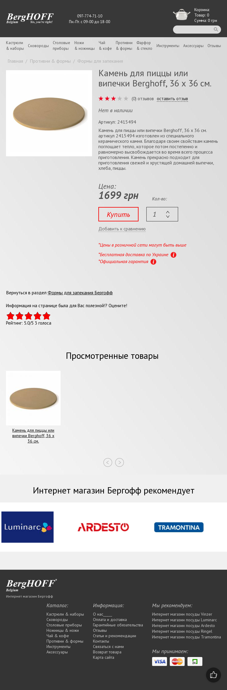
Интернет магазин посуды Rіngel (182, 631)
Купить (118, 214)
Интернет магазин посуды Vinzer (182, 614)
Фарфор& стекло (144, 45)
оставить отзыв (172, 98)
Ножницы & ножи (62, 630)
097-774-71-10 (89, 16)
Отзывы (214, 45)
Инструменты (168, 45)
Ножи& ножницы (84, 45)
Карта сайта (103, 657)
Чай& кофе (105, 45)
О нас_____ (102, 614)
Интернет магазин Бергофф (29, 596)
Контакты (101, 641)
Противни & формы (64, 641)
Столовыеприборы (61, 45)
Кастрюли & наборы (65, 614)
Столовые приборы (64, 625)
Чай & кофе (57, 635)
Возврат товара (107, 652)
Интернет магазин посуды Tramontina (186, 637)
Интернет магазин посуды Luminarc (184, 619)
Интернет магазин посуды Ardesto (183, 625)
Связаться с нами (108, 646)
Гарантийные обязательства (118, 625)
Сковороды (38, 45)
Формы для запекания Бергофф (80, 292)
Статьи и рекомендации (114, 635)
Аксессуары (193, 45)
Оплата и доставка (110, 619)
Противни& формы (124, 45)
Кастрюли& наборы (15, 45)
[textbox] (162, 214)
